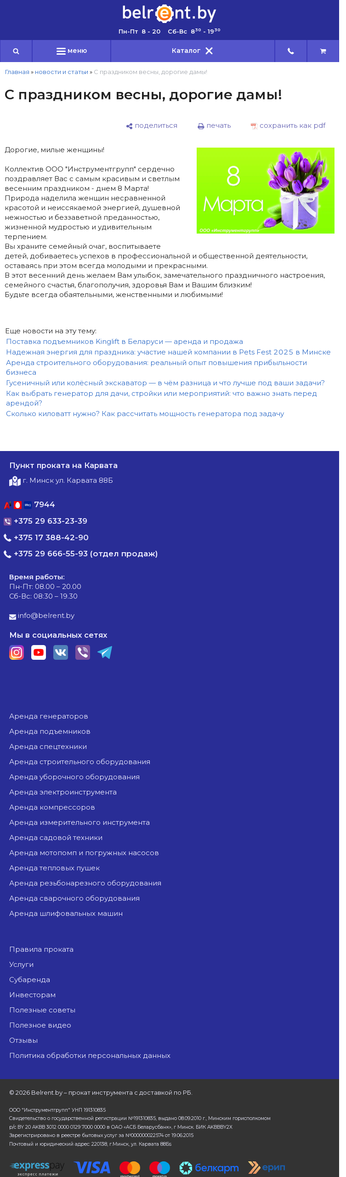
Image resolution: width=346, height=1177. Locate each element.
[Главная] (169, 22)
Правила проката (41, 949)
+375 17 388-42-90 (46, 537)
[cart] (323, 51)
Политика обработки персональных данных (89, 1055)
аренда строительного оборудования (79, 761)
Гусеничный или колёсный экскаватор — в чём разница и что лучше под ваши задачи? (165, 382)
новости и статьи (61, 71)
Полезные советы (42, 1010)
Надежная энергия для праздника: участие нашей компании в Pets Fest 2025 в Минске (168, 352)
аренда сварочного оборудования (74, 898)
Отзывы (23, 1040)
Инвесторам (32, 994)
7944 (29, 504)
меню (72, 50)
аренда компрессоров (52, 807)
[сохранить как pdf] (288, 125)
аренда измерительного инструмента (79, 822)
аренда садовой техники (55, 837)
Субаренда (29, 979)
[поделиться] (152, 125)
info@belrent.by (41, 615)
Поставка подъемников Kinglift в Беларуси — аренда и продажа (124, 341)
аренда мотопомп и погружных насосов (84, 852)
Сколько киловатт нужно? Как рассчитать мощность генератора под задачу (145, 413)
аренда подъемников (50, 731)
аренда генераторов (48, 716)
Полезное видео (40, 1025)
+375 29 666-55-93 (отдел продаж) (81, 553)
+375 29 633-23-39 (45, 521)
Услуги (21, 964)
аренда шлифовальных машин (66, 913)
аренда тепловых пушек (54, 867)
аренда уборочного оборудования (74, 776)
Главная (17, 71)
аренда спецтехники (48, 746)
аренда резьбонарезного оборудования (85, 883)
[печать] (214, 125)
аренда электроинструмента (63, 792)
